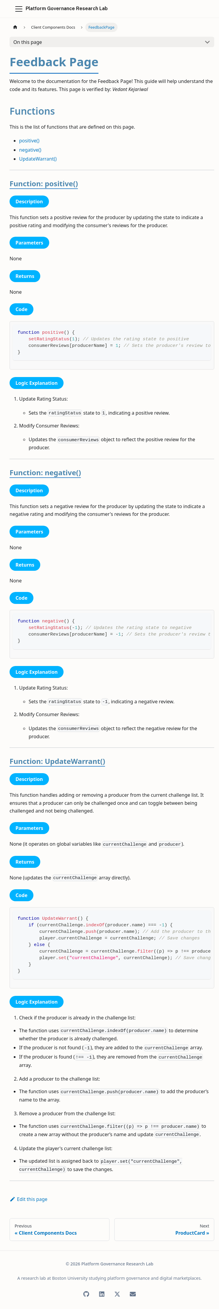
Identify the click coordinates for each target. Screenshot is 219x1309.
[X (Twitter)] (117, 1294)
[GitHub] (86, 1294)
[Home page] (15, 27)
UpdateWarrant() (38, 159)
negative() (30, 150)
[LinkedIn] (101, 1294)
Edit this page (28, 1199)
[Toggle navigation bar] (18, 8)
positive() (29, 140)
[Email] (132, 1294)
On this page (27, 42)
